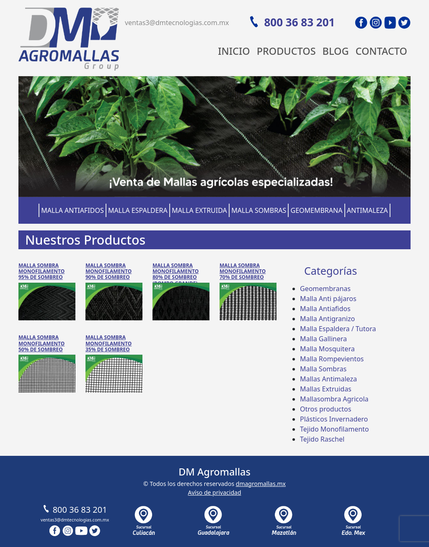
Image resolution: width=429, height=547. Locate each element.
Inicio (234, 51)
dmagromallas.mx (261, 484)
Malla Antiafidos (72, 210)
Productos (286, 51)
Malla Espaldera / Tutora (338, 328)
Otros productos (325, 409)
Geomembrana (317, 210)
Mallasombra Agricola (334, 399)
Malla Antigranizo (327, 318)
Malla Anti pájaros (328, 298)
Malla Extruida (199, 210)
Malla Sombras (258, 210)
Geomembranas (325, 288)
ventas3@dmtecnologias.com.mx (177, 22)
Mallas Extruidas (325, 389)
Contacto (381, 51)
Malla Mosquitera (327, 348)
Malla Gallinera (323, 338)
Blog (336, 51)
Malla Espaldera (138, 210)
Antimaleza (367, 210)
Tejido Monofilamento (334, 429)
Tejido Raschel (322, 439)
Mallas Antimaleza (328, 378)
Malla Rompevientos (332, 358)
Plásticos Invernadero (334, 419)
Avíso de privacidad (214, 492)
